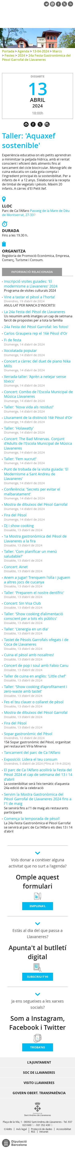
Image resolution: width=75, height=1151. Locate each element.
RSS (33, 1131)
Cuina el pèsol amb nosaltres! (29, 654)
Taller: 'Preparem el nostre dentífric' (34, 592)
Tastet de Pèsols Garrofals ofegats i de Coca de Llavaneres (36, 642)
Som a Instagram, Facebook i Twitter (37, 1023)
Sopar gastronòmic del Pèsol (28, 733)
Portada (8, 51)
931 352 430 (43, 1125)
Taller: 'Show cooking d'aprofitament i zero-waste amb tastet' (35, 689)
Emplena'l (38, 906)
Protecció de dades (41, 1129)
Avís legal (21, 1129)
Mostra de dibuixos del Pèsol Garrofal (36, 504)
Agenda (23, 51)
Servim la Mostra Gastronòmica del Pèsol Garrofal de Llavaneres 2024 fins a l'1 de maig (37, 799)
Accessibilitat (63, 1129)
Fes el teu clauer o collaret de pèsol (34, 701)
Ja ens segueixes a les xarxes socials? (37, 1004)
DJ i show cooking (19, 525)
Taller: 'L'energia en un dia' (26, 629)
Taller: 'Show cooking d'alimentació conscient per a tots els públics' (33, 616)
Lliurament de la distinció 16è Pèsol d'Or (38, 417)
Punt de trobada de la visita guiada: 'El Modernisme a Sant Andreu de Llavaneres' (36, 474)
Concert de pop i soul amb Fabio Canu (36, 665)
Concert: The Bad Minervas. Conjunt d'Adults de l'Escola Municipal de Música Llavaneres (38, 443)
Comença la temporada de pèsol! (32, 818)
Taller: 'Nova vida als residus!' (29, 407)
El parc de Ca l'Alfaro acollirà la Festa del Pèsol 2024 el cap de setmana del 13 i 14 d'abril (38, 774)
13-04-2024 (41, 51)
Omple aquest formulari (37, 882)
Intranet (43, 1131)
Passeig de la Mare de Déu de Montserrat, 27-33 (36, 212)
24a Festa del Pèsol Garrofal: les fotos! (36, 326)
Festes (9, 55)
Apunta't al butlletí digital (37, 952)
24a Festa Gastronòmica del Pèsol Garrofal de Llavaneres (36, 57)
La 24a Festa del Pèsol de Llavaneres (34, 311)
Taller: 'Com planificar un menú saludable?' (30, 553)
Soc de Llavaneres (39, 1072)
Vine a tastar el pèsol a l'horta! (29, 297)
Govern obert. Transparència (39, 1093)
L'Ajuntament (39, 1062)
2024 (21, 55)
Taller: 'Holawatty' (19, 428)
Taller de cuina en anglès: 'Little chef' (35, 676)
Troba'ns (37, 1047)
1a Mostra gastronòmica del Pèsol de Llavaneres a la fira (35, 538)
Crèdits (8, 1129)
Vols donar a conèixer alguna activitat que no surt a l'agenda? (38, 863)
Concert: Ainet (16, 566)
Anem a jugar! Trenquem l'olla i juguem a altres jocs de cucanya (37, 579)
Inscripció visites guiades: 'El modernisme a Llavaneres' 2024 (30, 283)
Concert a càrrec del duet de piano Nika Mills (37, 363)
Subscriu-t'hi (37, 977)
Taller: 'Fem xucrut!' (20, 458)
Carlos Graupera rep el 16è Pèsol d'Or (35, 333)
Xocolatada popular (20, 350)
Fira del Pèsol (15, 515)
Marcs (57, 51)
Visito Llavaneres (39, 1083)
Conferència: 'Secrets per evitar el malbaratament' (32, 491)
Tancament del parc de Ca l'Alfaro (32, 752)
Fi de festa (12, 340)
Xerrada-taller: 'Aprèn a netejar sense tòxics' (35, 379)
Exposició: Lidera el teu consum (30, 759)
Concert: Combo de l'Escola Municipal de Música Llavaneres (38, 394)
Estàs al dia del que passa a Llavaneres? (37, 933)
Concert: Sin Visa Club (22, 603)
